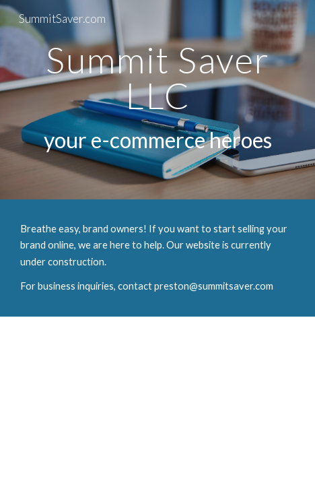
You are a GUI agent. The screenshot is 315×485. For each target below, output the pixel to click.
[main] (157, 99)
